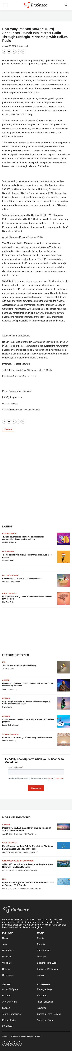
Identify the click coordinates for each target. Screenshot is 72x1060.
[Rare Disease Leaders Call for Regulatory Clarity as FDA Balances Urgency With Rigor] (63, 845)
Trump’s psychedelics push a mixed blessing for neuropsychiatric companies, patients (23, 538)
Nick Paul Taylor (8, 602)
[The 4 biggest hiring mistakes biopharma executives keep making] (63, 557)
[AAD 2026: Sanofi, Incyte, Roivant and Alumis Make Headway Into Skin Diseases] (63, 863)
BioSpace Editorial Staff (11, 582)
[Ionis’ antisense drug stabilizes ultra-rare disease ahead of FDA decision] (63, 598)
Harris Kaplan (7, 707)
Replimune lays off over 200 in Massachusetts (22, 578)
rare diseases (9, 593)
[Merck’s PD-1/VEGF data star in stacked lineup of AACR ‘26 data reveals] (63, 827)
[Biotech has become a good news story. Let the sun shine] (63, 739)
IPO (3, 662)
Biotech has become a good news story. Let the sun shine (27, 737)
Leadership (8, 552)
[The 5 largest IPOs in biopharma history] (63, 667)
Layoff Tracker (10, 575)
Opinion (6, 698)
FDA (4, 879)
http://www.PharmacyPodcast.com (19, 376)
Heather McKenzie (9, 542)
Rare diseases (9, 843)
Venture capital (10, 734)
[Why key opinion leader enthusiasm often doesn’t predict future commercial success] (63, 703)
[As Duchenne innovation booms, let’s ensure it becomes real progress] (63, 721)
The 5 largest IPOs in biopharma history (19, 665)
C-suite (5, 680)
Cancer (6, 824)
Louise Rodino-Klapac (10, 725)
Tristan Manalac (8, 669)
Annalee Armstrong (9, 689)
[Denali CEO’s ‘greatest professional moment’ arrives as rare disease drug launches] (63, 685)
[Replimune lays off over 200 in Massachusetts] (63, 580)
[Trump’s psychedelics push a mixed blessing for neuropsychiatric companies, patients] (63, 539)
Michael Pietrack (8, 560)
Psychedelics (9, 534)
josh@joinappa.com (12, 397)
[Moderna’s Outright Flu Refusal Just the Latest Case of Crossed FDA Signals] (63, 881)
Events (8, 429)
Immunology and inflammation (17, 861)
